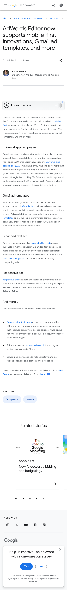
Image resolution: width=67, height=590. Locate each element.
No (41, 571)
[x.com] (17, 525)
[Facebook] (35, 525)
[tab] (15, 498)
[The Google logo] (11, 540)
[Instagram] (8, 525)
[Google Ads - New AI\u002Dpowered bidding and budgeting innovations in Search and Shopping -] (37, 462)
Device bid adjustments (19, 322)
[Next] (62, 18)
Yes (26, 571)
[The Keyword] (4, 18)
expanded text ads (41, 243)
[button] (60, 60)
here (42, 374)
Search (30, 399)
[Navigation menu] (5, 5)
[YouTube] (26, 525)
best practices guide (13, 258)
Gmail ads (27, 206)
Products (56, 18)
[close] (60, 554)
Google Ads (12, 399)
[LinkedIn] (44, 525)
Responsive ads (11, 279)
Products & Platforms (28, 18)
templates (8, 217)
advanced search (35, 345)
